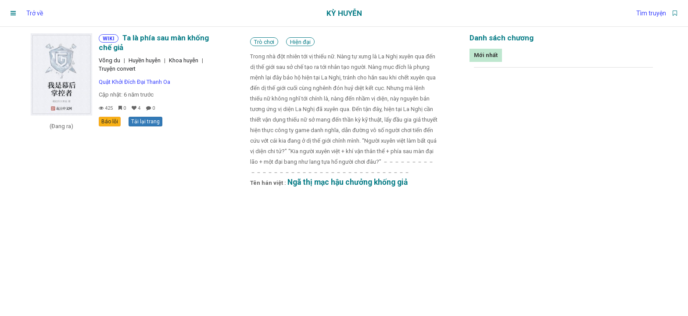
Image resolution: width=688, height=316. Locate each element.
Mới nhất (486, 55)
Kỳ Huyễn (344, 13)
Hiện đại (300, 42)
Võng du (109, 60)
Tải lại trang (145, 121)
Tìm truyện (651, 13)
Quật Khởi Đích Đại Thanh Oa (134, 82)
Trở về (34, 13)
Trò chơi (264, 42)
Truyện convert (117, 68)
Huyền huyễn (145, 60)
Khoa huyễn (183, 60)
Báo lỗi (109, 121)
